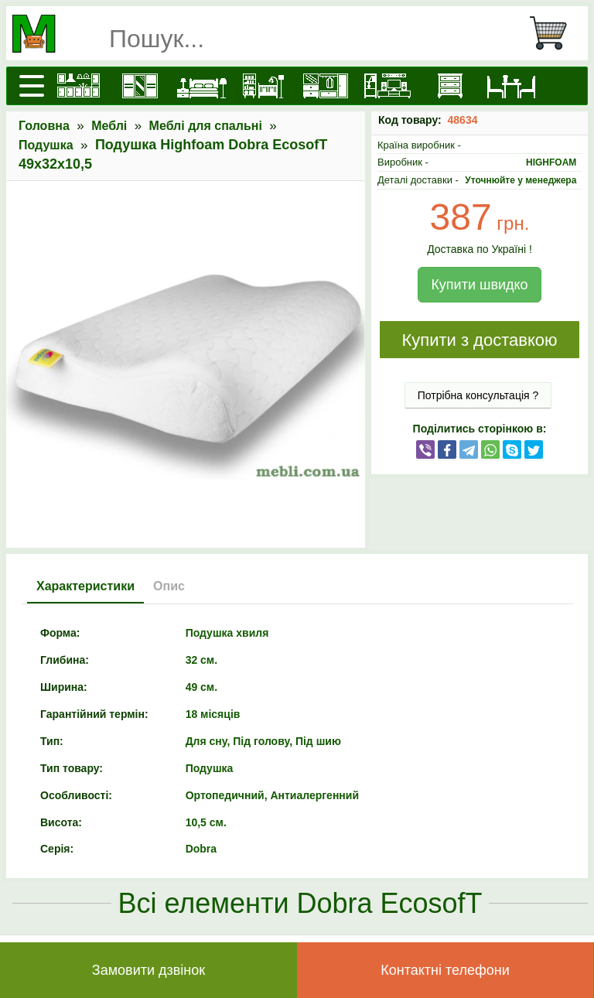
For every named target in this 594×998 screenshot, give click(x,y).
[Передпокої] (326, 85)
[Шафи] (140, 85)
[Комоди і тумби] (449, 85)
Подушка (46, 145)
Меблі (109, 125)
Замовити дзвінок (148, 970)
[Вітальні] (387, 85)
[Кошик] (554, 33)
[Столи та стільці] (511, 85)
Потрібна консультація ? (478, 395)
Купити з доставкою (479, 340)
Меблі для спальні (205, 125)
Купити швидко (479, 284)
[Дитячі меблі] (264, 85)
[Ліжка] (202, 85)
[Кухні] (78, 85)
